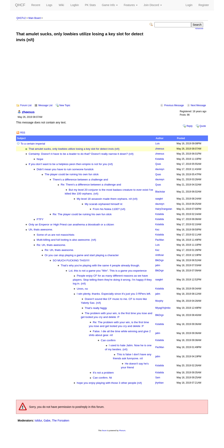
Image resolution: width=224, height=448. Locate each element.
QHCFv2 (21, 18)
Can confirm (108, 340)
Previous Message (174, 105)
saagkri (159, 198)
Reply (189, 126)
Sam (157, 377)
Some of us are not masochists (55, 234)
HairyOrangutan (163, 209)
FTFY (40, 219)
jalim (157, 265)
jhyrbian (159, 382)
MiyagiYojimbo (162, 307)
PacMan (159, 239)
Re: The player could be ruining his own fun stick (82, 214)
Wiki (61, 5)
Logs (49, 5)
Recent (35, 5)
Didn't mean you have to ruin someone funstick (65, 169)
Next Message (198, 105)
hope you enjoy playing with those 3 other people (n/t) (109, 382)
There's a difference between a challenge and (80, 179)
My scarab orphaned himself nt (103, 204)
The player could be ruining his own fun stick (72, 174)
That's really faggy (96, 308)
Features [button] (131, 5)
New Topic (64, 105)
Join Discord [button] (153, 5)
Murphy (159, 300)
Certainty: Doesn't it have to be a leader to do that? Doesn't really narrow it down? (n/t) (81, 153)
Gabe (47, 420)
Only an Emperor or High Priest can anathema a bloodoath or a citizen (71, 224)
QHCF (20, 5)
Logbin (74, 5)
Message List (45, 105)
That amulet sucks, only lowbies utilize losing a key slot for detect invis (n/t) (74, 148)
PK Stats (90, 5)
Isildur (38, 420)
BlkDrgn (159, 260)
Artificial (159, 255)
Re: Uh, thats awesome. (51, 244)
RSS (22, 132)
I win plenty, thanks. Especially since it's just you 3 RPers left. (114, 293)
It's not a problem (103, 372)
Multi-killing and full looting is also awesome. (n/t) (66, 239)
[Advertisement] (112, 76)
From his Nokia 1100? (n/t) (109, 209)
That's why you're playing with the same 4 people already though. (100, 265)
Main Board (34, 18)
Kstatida (159, 159)
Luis (157, 143)
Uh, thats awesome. (41, 229)
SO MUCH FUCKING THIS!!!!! (71, 260)
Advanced (199, 28)
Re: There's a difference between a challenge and (91, 184)
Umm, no (82, 288)
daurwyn (159, 169)
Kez (157, 229)
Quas (158, 164)
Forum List (25, 105)
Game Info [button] (110, 5)
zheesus (28, 112)
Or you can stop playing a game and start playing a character (82, 255)
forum (104, 431)
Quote (203, 126)
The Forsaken (60, 420)
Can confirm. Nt (102, 377)
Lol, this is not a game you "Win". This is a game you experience (108, 270)
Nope (40, 159)
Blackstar (160, 191)
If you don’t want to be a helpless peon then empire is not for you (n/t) (71, 164)
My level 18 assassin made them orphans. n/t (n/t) (107, 198)
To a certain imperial (33, 143)
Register (204, 5)
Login (189, 5)
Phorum (122, 431)
